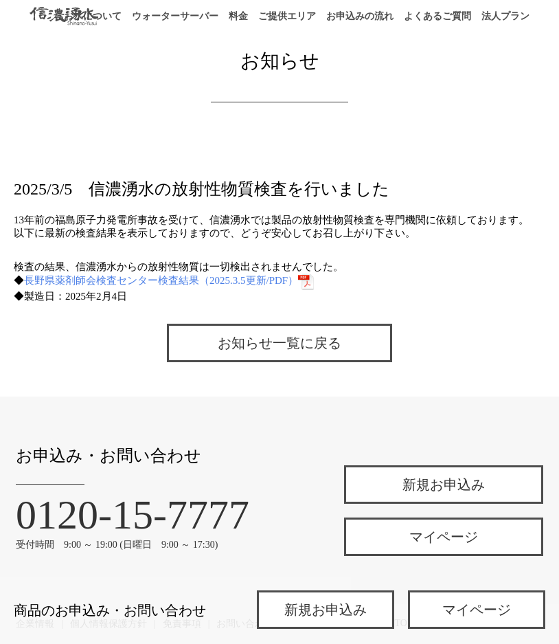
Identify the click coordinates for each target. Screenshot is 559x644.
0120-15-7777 (132, 514)
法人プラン (505, 16)
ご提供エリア (287, 16)
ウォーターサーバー (175, 16)
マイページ (443, 536)
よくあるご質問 (437, 16)
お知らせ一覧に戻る (279, 343)
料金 (238, 16)
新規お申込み (443, 484)
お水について (93, 16)
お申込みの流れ (359, 16)
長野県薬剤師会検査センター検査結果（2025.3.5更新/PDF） (169, 280)
